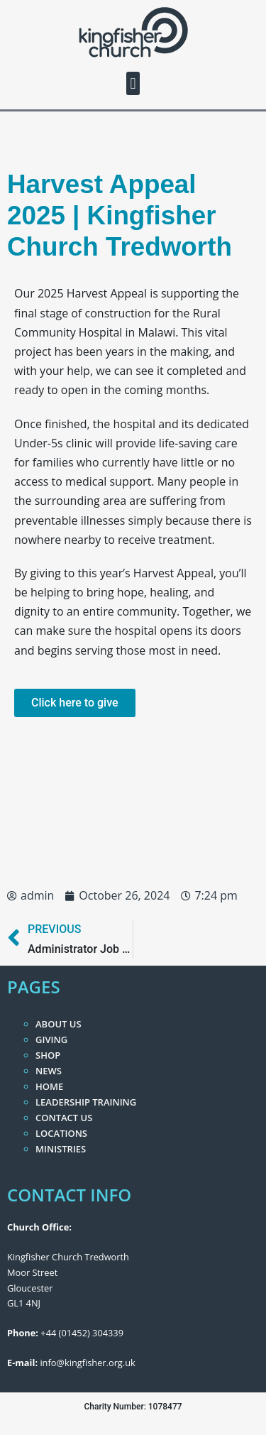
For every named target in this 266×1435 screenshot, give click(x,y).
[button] (133, 83)
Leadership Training (85, 1102)
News (48, 1070)
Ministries (60, 1148)
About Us (58, 1023)
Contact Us (63, 1117)
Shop (47, 1055)
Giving (51, 1039)
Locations (61, 1133)
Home (49, 1086)
